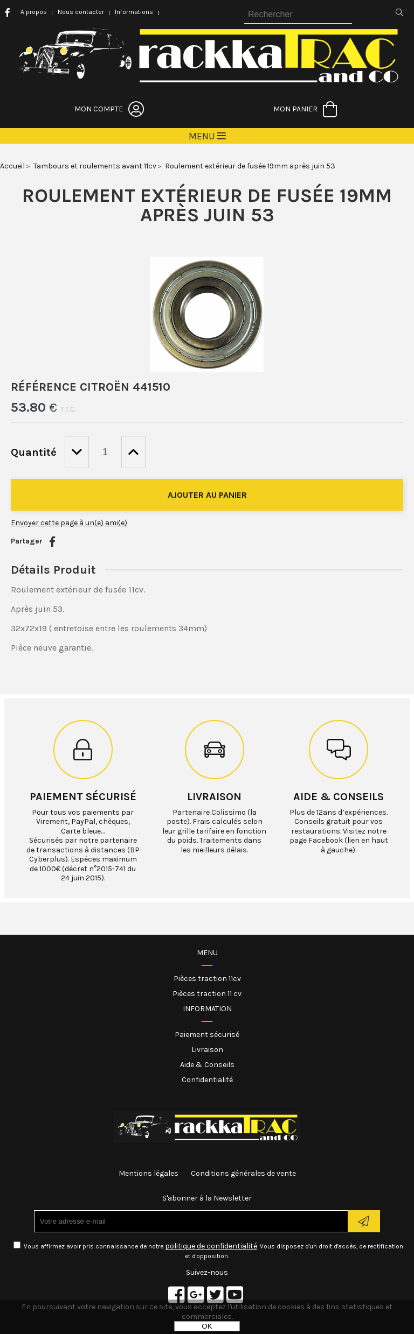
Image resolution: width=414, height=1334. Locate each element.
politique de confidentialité (211, 1246)
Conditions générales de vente (243, 1173)
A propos (33, 12)
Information (207, 1008)
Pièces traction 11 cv (207, 993)
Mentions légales (148, 1173)
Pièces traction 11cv (207, 978)
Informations (134, 12)
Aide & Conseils (207, 1064)
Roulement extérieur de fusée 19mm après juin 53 (207, 205)
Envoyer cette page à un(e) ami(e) (69, 522)
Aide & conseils (338, 796)
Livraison (214, 796)
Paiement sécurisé (83, 796)
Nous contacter (81, 12)
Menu (207, 952)
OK (207, 1326)
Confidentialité (207, 1079)
